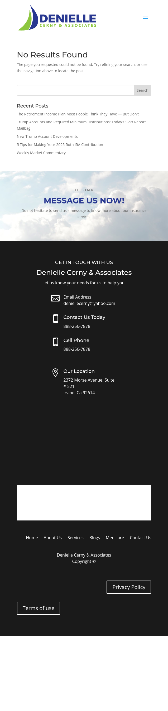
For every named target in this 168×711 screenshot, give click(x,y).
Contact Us (140, 538)
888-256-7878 (77, 326)
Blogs (94, 538)
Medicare (115, 538)
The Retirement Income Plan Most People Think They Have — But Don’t (78, 113)
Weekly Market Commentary (41, 152)
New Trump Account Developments (47, 136)
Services (76, 538)
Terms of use (39, 608)
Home (32, 538)
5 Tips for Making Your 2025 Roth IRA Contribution (60, 144)
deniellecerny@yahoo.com (89, 303)
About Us (53, 538)
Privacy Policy (128, 587)
